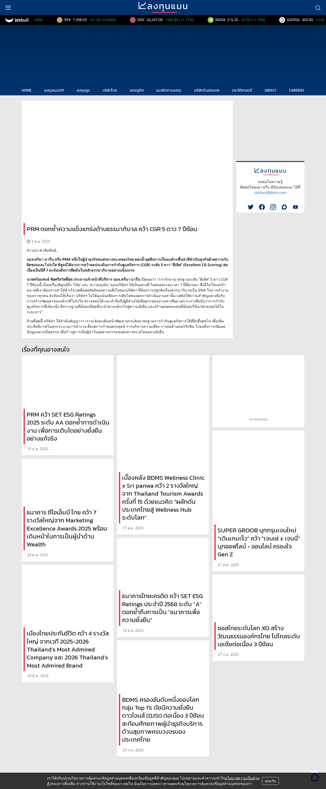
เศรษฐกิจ (137, 90)
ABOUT (270, 90)
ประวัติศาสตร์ (242, 90)
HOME (26, 90)
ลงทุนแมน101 (54, 90)
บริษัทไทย (110, 90)
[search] (317, 7)
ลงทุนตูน (83, 90)
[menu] (8, 7)
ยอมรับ (270, 780)
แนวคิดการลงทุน (168, 90)
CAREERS (296, 90)
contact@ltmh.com (270, 192)
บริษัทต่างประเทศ (206, 90)
